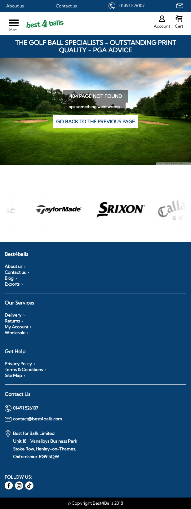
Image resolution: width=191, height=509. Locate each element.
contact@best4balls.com (33, 419)
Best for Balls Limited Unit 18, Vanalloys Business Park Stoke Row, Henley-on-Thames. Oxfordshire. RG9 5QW (41, 444)
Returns (12, 321)
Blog (9, 278)
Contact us (66, 6)
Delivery (13, 315)
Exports (12, 284)
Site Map (13, 375)
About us (15, 6)
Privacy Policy (18, 364)
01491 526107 (131, 5)
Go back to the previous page (95, 122)
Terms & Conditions (24, 369)
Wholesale (15, 333)
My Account (16, 327)
